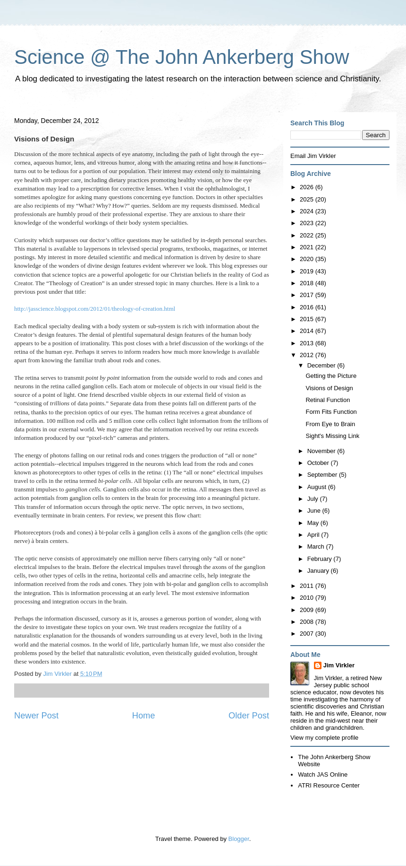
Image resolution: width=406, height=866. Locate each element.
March (316, 546)
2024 (307, 211)
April (314, 534)
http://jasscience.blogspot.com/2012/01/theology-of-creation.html (94, 308)
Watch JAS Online (322, 774)
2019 (307, 271)
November (322, 451)
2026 (307, 187)
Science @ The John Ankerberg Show (181, 57)
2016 (307, 307)
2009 (307, 609)
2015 (307, 319)
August (317, 486)
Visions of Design (329, 388)
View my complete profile (324, 737)
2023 (307, 223)
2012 (307, 355)
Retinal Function (327, 399)
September (323, 474)
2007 (307, 633)
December (322, 365)
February (320, 558)
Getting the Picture (330, 375)
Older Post (248, 715)
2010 (307, 597)
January (319, 570)
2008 (307, 621)
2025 (307, 199)
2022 (307, 235)
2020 (307, 258)
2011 (307, 585)
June (314, 510)
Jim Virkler (339, 665)
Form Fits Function (330, 411)
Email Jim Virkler (313, 155)
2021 (307, 247)
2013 (307, 343)
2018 (307, 283)
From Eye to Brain (330, 424)
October (319, 462)
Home (143, 715)
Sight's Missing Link (332, 435)
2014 (307, 330)
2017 (307, 294)
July (313, 498)
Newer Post (36, 715)
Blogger (238, 838)
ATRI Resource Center (329, 785)
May (314, 522)
